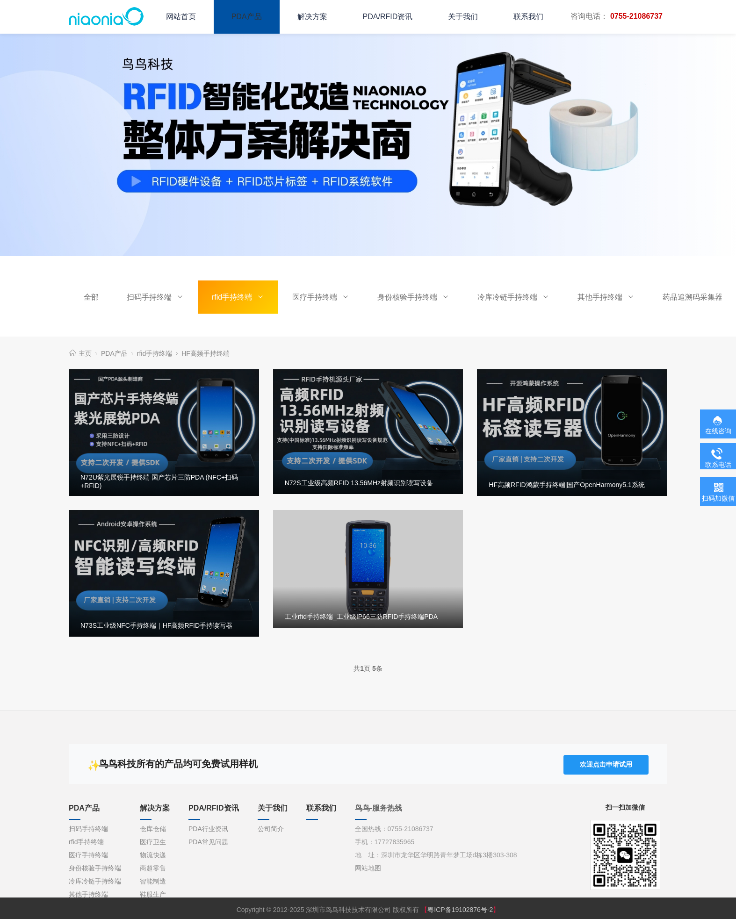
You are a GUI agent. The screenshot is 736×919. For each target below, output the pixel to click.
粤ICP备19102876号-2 (460, 908)
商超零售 (153, 866)
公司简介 (271, 827)
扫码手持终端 (155, 297)
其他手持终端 (606, 297)
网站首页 (181, 17)
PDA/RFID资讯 (388, 17)
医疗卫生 (153, 840)
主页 (85, 353)
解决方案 (312, 17)
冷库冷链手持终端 (513, 297)
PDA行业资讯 (208, 827)
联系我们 (528, 17)
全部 (91, 297)
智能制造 (153, 879)
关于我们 (463, 17)
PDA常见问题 (208, 840)
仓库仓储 (153, 827)
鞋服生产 (153, 892)
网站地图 (368, 866)
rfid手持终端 (238, 297)
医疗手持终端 (320, 297)
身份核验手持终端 (413, 297)
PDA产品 (246, 17)
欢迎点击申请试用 (606, 762)
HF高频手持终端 (205, 353)
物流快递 (153, 853)
